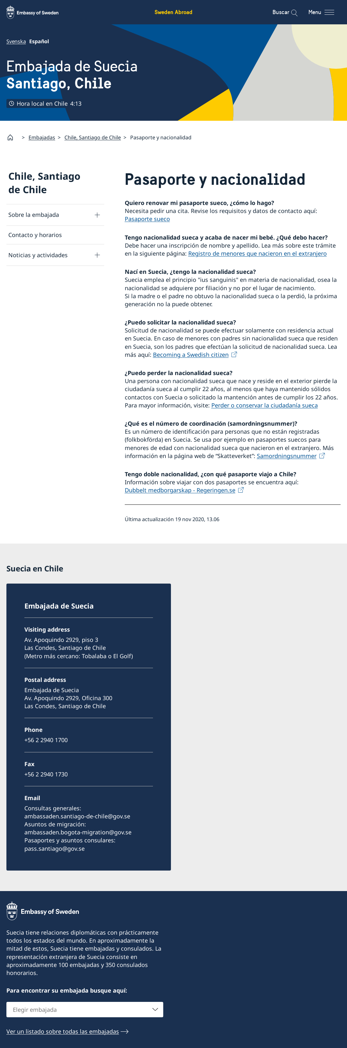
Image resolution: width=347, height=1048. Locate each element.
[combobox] (84, 1009)
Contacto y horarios (35, 235)
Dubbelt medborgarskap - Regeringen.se (180, 490)
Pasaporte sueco (147, 219)
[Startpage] (12, 137)
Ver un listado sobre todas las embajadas (62, 1031)
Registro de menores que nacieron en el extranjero (257, 253)
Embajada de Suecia (72, 74)
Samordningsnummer (287, 456)
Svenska (16, 41)
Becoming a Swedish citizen (191, 354)
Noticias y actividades (38, 255)
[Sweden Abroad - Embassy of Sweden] (38, 12)
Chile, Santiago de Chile (92, 137)
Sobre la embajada (33, 215)
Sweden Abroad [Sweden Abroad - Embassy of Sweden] (173, 12)
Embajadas (42, 137)
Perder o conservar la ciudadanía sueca (264, 405)
